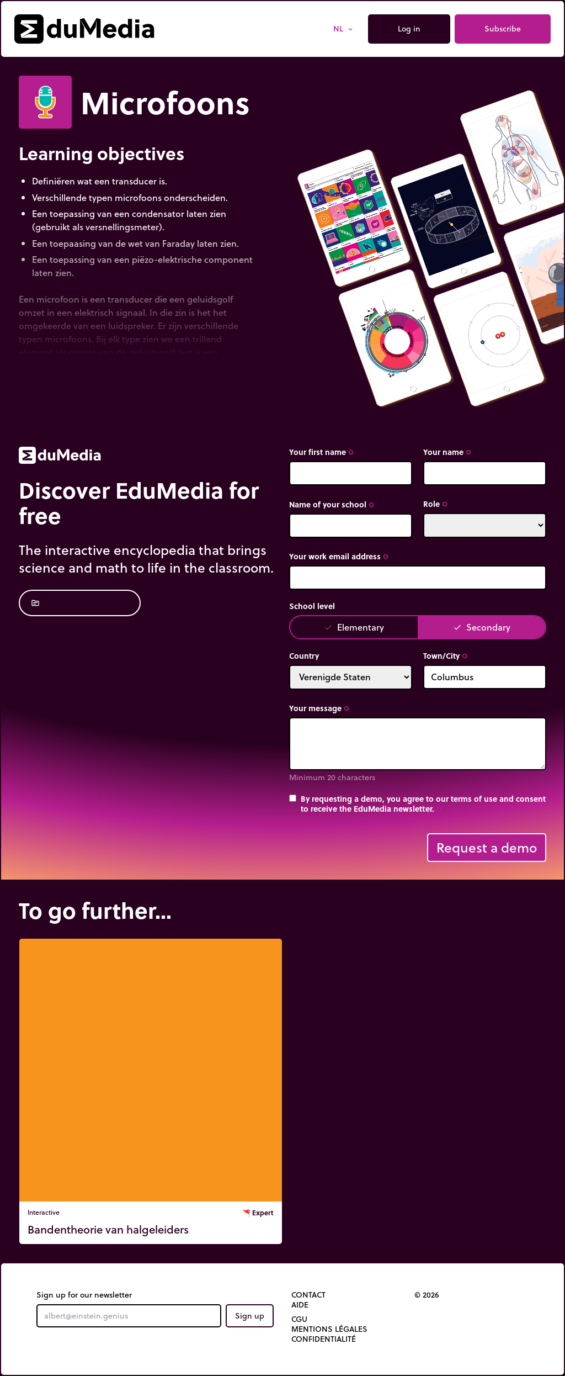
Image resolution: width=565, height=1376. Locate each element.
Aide (299, 1304)
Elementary (354, 627)
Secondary (481, 627)
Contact (308, 1294)
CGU (299, 1319)
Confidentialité (323, 1339)
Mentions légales (329, 1329)
